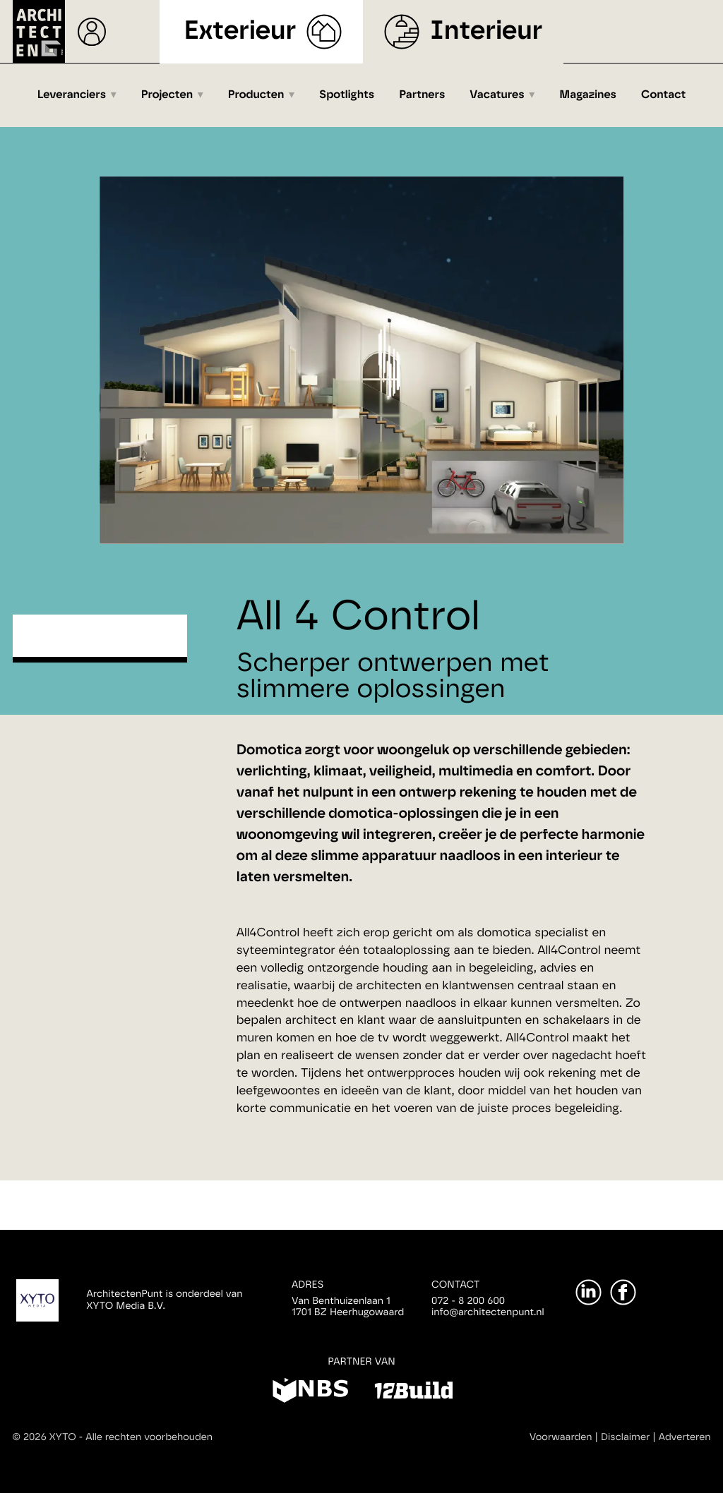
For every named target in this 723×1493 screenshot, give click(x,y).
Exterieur (240, 31)
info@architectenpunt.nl (487, 1312)
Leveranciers (71, 95)
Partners (422, 95)
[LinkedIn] (588, 1292)
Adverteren (685, 1437)
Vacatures (497, 95)
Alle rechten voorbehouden (149, 1437)
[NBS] (310, 1393)
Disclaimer (625, 1437)
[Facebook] (623, 1292)
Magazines (587, 95)
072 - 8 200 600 (468, 1301)
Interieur (486, 31)
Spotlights (346, 95)
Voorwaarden (561, 1437)
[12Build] (413, 1393)
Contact (663, 95)
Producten (256, 95)
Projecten (167, 95)
